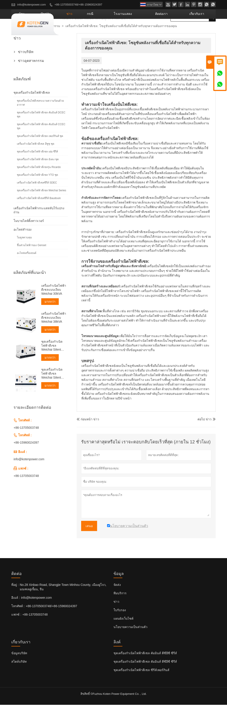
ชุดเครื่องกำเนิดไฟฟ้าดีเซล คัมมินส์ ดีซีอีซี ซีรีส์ (145, 669)
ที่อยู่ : (15, 601)
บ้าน (68, 30)
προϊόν (86, 30)
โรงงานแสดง (145, 30)
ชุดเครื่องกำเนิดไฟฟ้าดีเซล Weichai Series (41, 206)
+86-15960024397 (26, 458)
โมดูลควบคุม (24, 253)
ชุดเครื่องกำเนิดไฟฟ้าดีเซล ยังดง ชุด (38, 175)
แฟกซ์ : (16, 630)
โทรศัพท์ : (18, 622)
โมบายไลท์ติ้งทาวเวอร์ (29, 237)
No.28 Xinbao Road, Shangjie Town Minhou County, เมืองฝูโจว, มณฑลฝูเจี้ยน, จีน (63, 603)
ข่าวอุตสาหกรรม (48, 42)
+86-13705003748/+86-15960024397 (78, 4)
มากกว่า (50, 318)
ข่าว (104, 30)
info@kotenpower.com (31, 4)
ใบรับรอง (120, 626)
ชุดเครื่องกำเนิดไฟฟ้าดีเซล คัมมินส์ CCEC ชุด (41, 142)
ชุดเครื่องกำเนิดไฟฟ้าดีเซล (32, 109)
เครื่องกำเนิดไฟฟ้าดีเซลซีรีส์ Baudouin (39, 214)
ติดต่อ (16, 590)
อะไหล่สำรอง (22, 245)
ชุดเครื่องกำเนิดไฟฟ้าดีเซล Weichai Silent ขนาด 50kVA (52, 362)
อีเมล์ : (15, 614)
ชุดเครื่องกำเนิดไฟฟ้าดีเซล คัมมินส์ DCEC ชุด (41, 130)
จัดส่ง (117, 601)
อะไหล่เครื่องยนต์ (26, 269)
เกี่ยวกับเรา (201, 30)
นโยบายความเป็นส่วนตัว (130, 643)
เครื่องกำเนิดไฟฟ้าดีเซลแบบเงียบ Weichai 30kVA (53, 306)
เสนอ (89, 542)
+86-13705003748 (26, 444)
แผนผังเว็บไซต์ (123, 634)
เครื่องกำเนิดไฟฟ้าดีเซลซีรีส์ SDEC (37, 198)
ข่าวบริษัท (25, 68)
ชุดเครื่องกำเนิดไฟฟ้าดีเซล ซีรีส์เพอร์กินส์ (141, 686)
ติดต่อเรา (174, 30)
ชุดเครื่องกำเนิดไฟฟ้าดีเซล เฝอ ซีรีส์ (37, 167)
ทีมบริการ (120, 609)
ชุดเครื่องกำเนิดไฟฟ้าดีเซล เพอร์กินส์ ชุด (40, 152)
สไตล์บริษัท (19, 678)
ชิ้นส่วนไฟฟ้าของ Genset (31, 261)
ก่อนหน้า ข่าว (88, 435)
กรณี (120, 30)
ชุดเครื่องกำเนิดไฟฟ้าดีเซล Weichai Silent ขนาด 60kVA (52, 390)
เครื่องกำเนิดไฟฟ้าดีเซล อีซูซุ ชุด (35, 160)
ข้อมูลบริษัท (19, 669)
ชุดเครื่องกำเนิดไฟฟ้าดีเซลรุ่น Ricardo (39, 183)
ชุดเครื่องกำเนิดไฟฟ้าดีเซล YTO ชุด (37, 191)
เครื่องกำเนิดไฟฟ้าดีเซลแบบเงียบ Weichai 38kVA (53, 334)
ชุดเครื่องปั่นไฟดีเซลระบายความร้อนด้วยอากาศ (40, 118)
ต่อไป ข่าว (204, 435)
